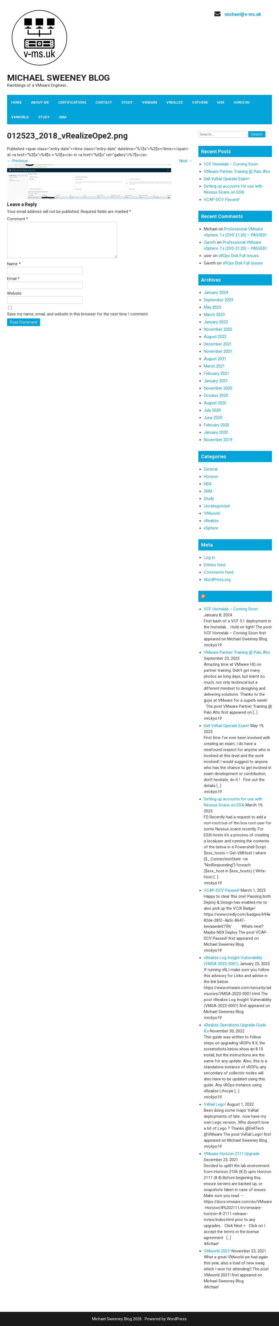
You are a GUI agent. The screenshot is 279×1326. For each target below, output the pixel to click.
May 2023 (212, 307)
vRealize (174, 102)
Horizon (241, 102)
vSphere (200, 102)
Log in (209, 557)
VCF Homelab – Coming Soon (231, 164)
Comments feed (218, 572)
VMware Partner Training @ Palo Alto (237, 171)
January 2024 (216, 292)
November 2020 (218, 388)
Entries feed (214, 564)
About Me (40, 102)
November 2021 (218, 351)
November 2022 (218, 329)
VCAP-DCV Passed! (221, 199)
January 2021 (216, 380)
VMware (149, 102)
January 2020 (216, 432)
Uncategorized (217, 506)
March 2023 (214, 314)
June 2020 (213, 417)
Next (186, 160)
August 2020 (215, 402)
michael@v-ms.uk (243, 14)
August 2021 (215, 358)
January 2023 (216, 322)
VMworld (20, 117)
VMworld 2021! (217, 1251)
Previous (17, 160)
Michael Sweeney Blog (58, 78)
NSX (220, 102)
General (210, 469)
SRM (62, 117)
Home (16, 102)
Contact (103, 102)
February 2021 (216, 373)
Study (127, 102)
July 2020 (212, 410)
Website (14, 299)
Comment (17, 218)
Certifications (72, 102)
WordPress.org (217, 579)
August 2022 (215, 336)
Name (14, 270)
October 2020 (216, 395)
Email (13, 285)
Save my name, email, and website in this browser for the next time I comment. (77, 320)
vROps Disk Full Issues (239, 255)
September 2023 (218, 299)
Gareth (210, 242)
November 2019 (218, 439)
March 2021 (214, 366)
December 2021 (218, 344)
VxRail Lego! (215, 1104)
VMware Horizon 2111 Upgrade (231, 1153)
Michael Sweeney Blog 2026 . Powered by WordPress (139, 1318)
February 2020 (216, 425)
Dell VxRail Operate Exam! (226, 178)
